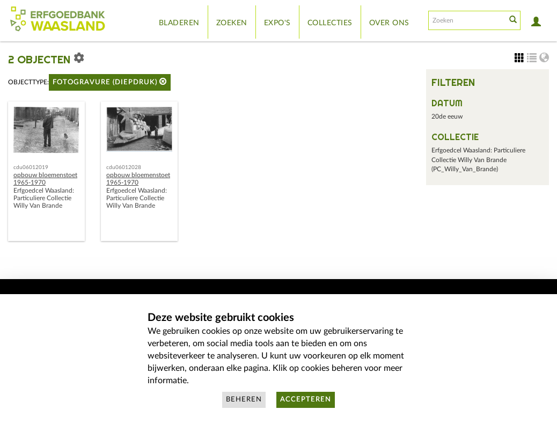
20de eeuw (447, 116)
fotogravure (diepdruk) (110, 82)
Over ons (389, 23)
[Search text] (466, 20)
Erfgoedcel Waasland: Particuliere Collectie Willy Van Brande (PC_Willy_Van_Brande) (478, 159)
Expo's (277, 23)
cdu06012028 (123, 167)
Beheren (244, 399)
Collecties (330, 23)
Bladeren (179, 23)
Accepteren (305, 399)
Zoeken (231, 23)
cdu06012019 (30, 167)
